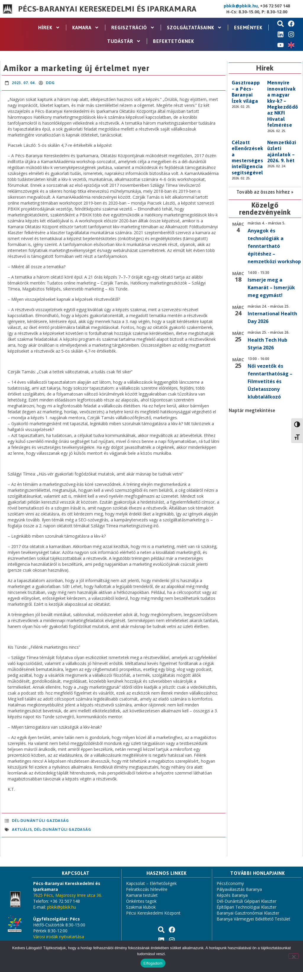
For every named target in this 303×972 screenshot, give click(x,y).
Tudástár (124, 41)
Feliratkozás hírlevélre (146, 889)
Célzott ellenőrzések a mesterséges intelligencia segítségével (247, 157)
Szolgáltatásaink (194, 27)
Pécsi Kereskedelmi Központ (153, 913)
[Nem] (294, 956)
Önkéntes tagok (141, 901)
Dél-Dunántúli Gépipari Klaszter (246, 901)
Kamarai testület (142, 895)
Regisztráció (133, 27)
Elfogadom (153, 963)
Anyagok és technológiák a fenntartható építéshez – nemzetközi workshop (274, 246)
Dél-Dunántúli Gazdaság (40, 820)
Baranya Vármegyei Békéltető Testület (253, 919)
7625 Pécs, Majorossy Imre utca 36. (67, 895)
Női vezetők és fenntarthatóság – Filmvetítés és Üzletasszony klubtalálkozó (270, 381)
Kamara (85, 27)
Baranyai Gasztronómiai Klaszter (248, 913)
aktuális (22, 829)
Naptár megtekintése (252, 410)
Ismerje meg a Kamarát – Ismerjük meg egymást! (271, 287)
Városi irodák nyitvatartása (58, 936)
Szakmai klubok (141, 907)
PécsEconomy (230, 883)
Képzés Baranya (232, 895)
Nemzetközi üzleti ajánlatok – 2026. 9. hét (281, 151)
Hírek (49, 27)
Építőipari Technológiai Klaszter (246, 907)
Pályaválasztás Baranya (239, 889)
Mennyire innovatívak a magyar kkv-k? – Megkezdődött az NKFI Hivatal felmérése (285, 104)
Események (248, 27)
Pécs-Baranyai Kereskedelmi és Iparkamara (107, 8)
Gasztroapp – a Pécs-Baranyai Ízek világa (246, 92)
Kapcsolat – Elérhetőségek (151, 883)
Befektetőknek (173, 41)
